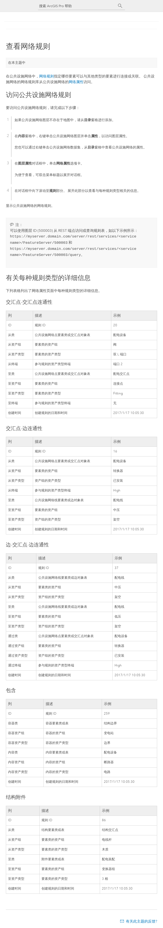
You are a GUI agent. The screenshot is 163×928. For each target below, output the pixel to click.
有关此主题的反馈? (141, 919)
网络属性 (76, 82)
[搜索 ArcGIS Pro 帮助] (77, 6)
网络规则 (46, 76)
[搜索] (120, 6)
